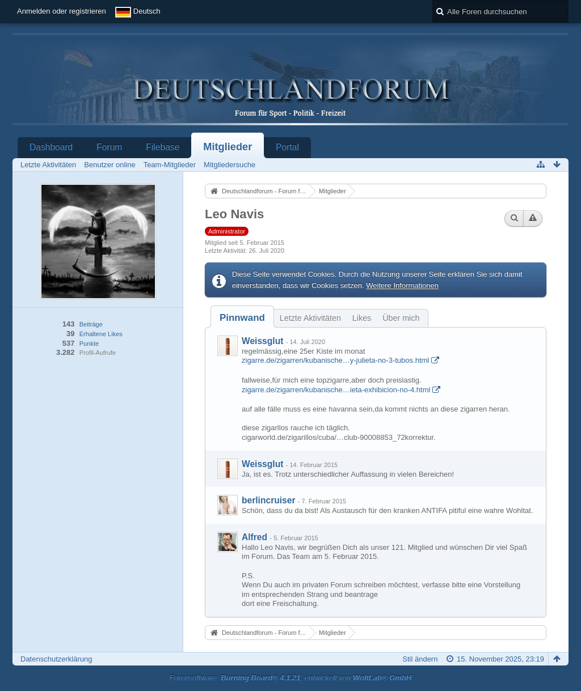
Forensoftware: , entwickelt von (290, 677)
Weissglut (262, 341)
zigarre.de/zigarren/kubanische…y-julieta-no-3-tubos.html (335, 360)
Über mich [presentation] (400, 318)
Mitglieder (227, 146)
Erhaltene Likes (101, 333)
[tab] (242, 318)
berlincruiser (268, 500)
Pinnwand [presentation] (242, 317)
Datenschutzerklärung (56, 659)
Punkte (89, 343)
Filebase (162, 147)
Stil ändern (419, 659)
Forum (109, 147)
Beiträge (91, 324)
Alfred (254, 537)
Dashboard (51, 147)
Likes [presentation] (361, 318)
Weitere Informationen (402, 285)
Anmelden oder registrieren (61, 11)
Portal (287, 147)
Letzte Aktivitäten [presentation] (310, 318)
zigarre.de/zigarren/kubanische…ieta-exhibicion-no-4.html (336, 389)
